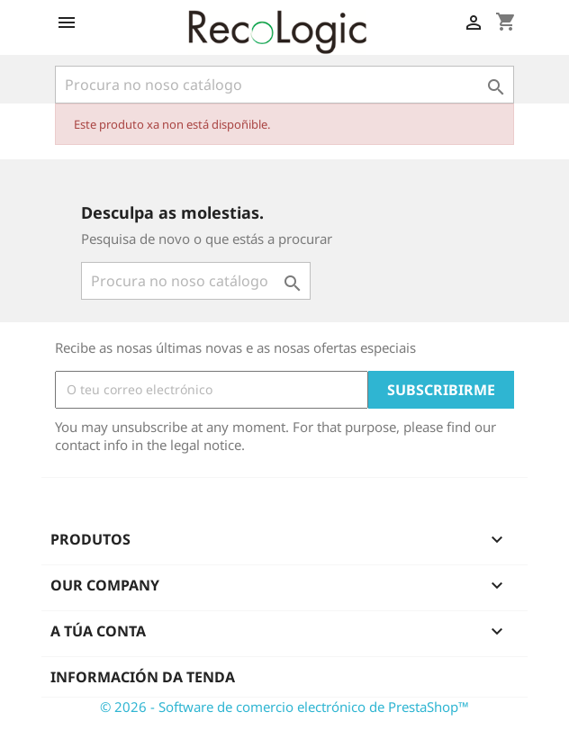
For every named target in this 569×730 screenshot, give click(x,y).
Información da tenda (142, 677)
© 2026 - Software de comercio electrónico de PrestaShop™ (284, 707)
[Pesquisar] (284, 85)
